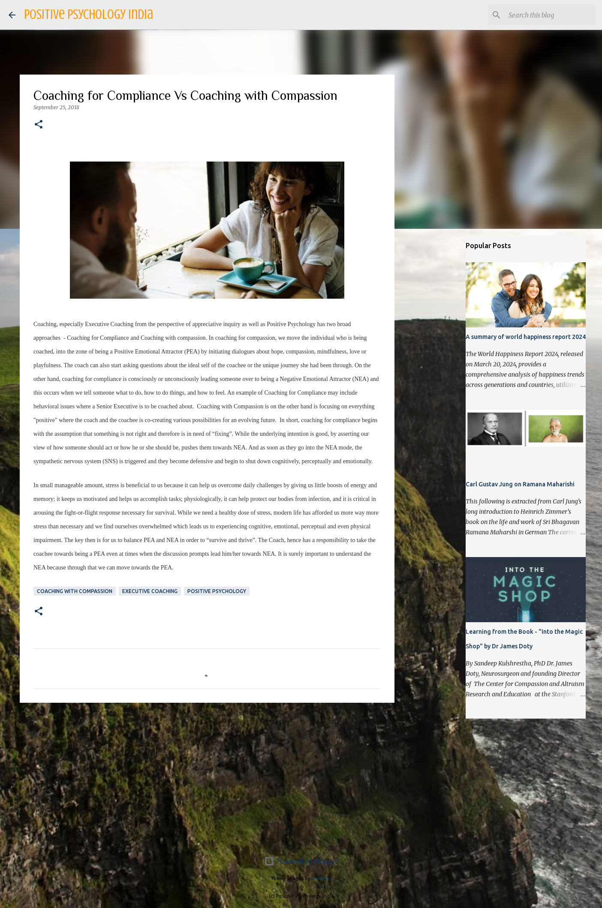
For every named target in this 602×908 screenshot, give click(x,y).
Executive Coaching (150, 591)
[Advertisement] (207, 776)
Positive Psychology (216, 591)
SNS (110, 461)
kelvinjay (322, 878)
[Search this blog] (550, 15)
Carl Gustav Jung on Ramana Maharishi (520, 484)
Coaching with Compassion (74, 591)
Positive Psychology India (88, 14)
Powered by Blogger (301, 861)
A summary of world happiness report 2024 (526, 336)
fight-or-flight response (92, 512)
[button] (38, 125)
